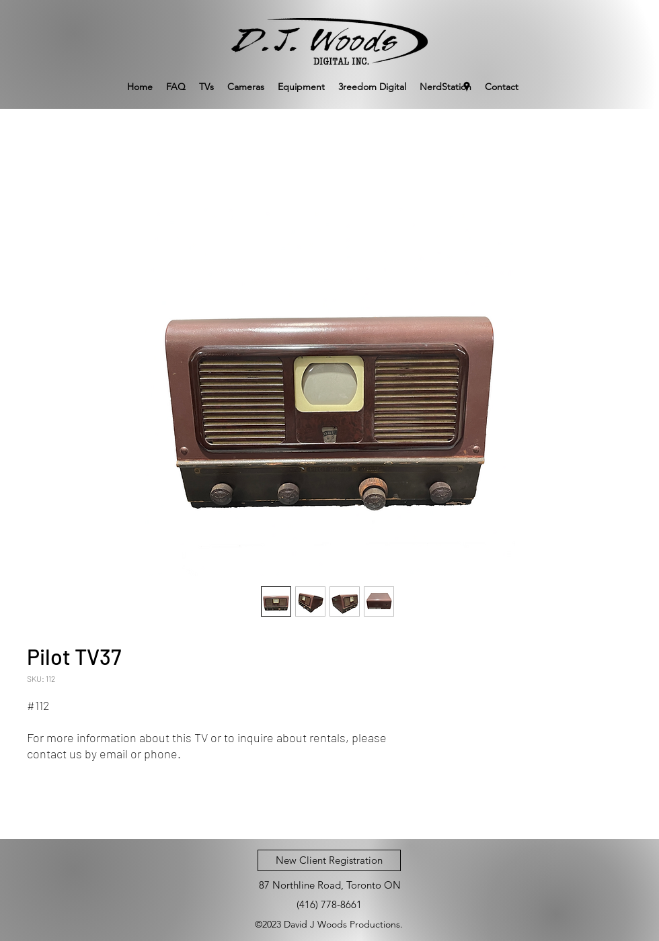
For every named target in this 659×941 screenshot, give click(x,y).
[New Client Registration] (329, 860)
